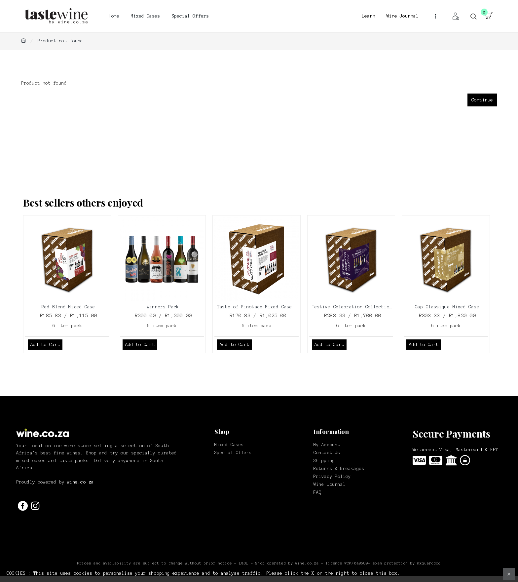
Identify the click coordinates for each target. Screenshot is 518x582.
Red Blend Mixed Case (68, 307)
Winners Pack (163, 307)
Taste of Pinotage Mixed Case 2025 (258, 307)
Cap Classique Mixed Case (447, 307)
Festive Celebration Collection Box (352, 307)
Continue (482, 99)
